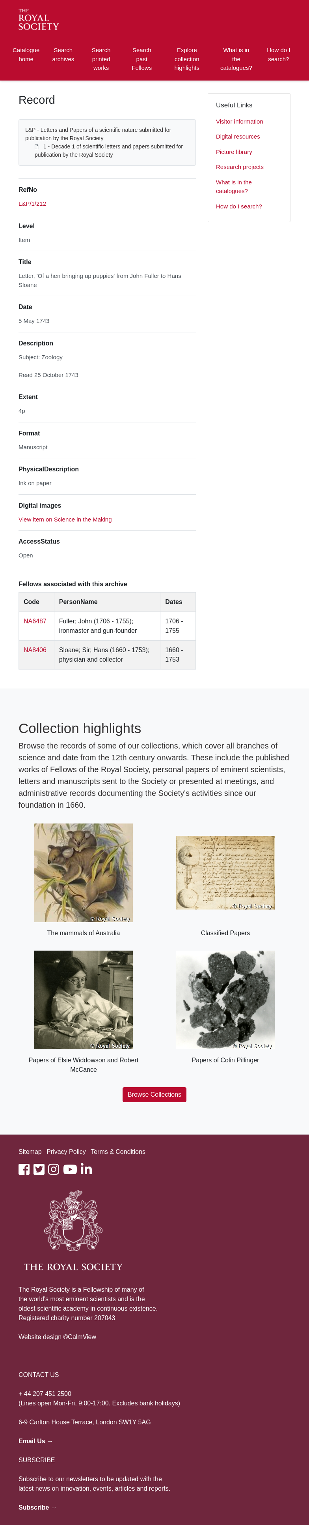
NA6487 (35, 621)
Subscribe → (38, 1507)
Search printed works (101, 59)
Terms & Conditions (118, 1151)
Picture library (234, 151)
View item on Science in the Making (65, 519)
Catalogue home (26, 54)
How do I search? (278, 54)
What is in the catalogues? (236, 59)
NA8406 (35, 650)
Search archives (63, 54)
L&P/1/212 (32, 203)
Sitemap (30, 1151)
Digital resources (238, 136)
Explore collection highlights (187, 59)
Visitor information (239, 121)
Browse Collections (154, 1094)
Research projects (240, 166)
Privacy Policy (66, 1151)
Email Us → (36, 1441)
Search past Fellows (142, 59)
